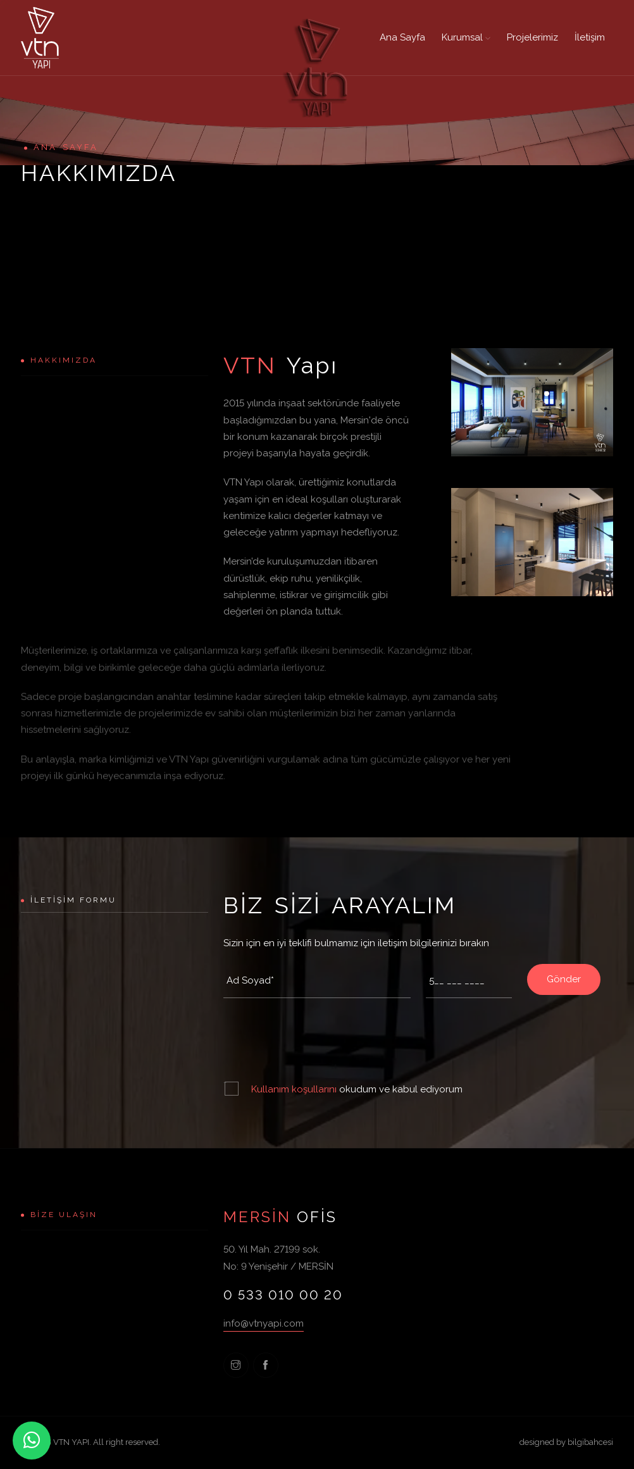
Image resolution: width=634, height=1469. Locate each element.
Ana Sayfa (402, 37)
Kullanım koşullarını (295, 1089)
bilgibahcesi (590, 1442)
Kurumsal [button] (466, 37)
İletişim (590, 37)
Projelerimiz (532, 37)
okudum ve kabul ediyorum (357, 1089)
